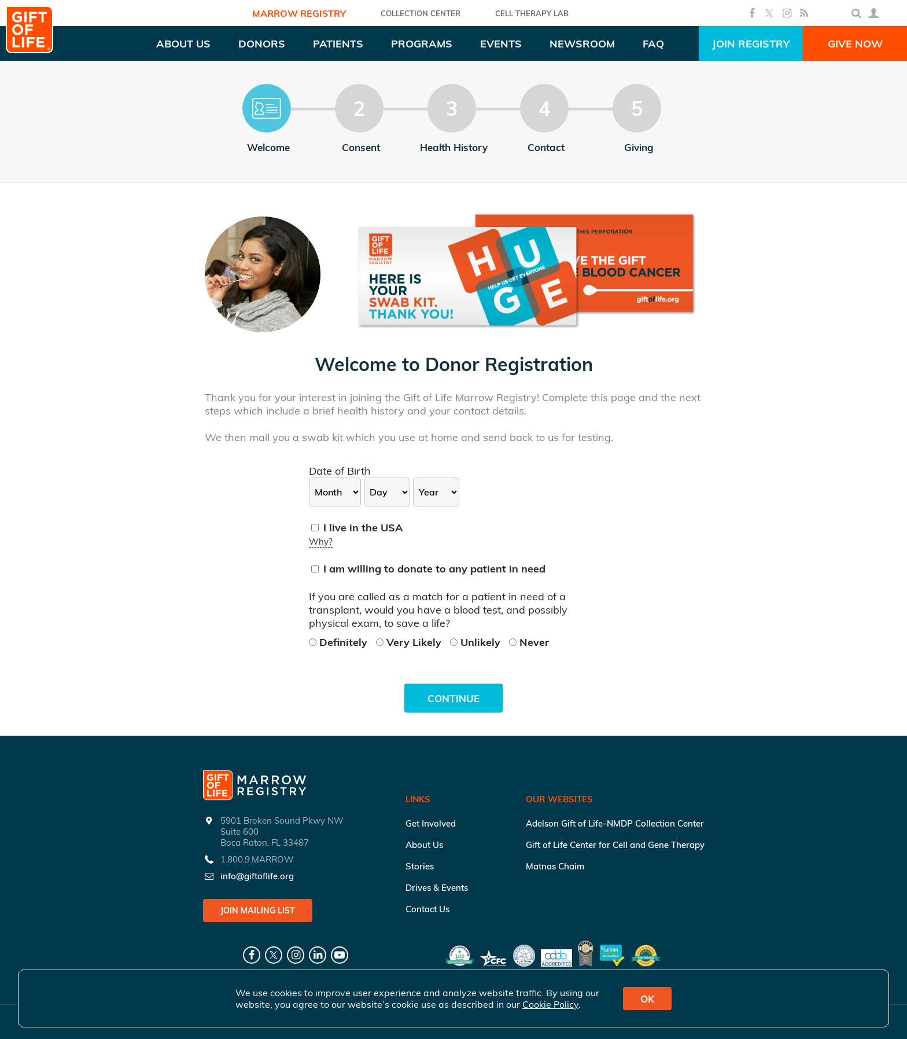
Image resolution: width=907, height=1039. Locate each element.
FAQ (653, 43)
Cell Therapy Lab (532, 13)
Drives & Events (436, 887)
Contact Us (427, 909)
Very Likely (410, 642)
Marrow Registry (299, 13)
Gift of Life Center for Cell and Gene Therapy (615, 844)
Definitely (339, 642)
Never (529, 642)
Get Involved (430, 823)
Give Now (855, 43)
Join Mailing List (257, 910)
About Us (424, 844)
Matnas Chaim (555, 866)
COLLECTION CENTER (420, 13)
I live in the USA (357, 527)
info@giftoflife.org (257, 876)
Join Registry (751, 43)
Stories (419, 866)
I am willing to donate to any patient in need (428, 568)
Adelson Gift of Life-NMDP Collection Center (615, 823)
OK (647, 999)
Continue (453, 698)
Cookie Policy (550, 1004)
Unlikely (476, 642)
